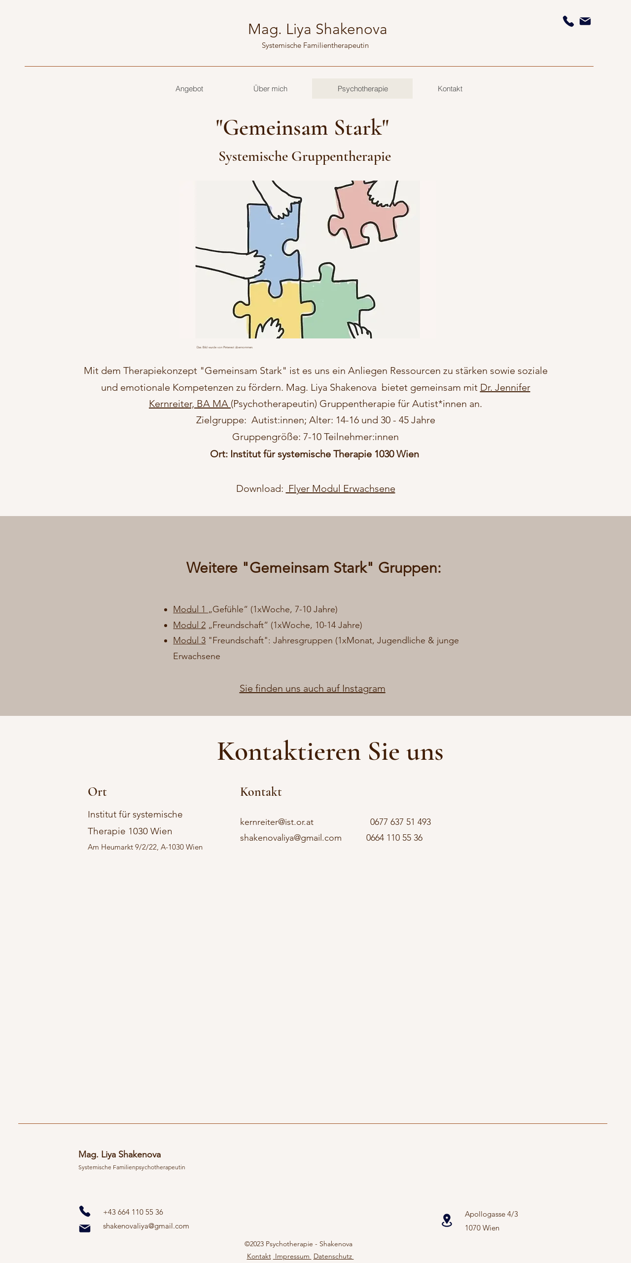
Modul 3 (189, 640)
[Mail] (585, 21)
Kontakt (259, 1256)
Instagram (364, 688)
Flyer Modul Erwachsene (340, 488)
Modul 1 (190, 609)
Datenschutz (334, 1256)
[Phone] (568, 21)
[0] (84, 1211)
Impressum (292, 1256)
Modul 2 (189, 625)
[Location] (446, 1220)
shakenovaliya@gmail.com (291, 837)
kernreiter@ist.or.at (277, 822)
